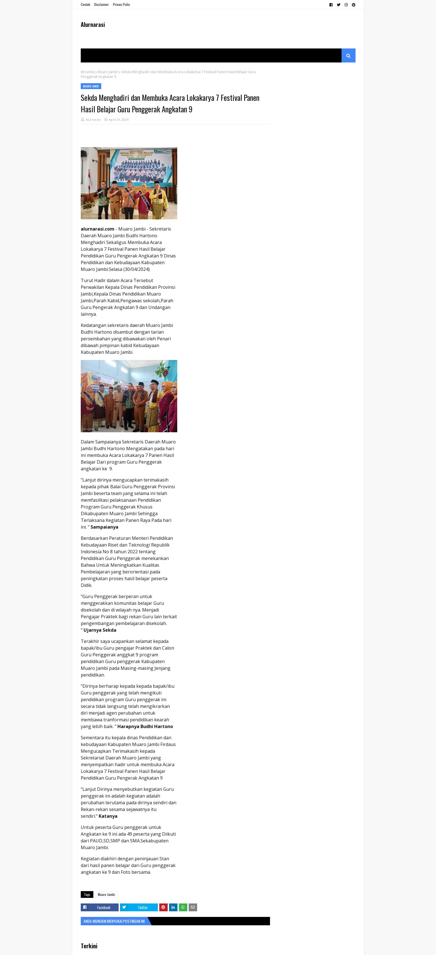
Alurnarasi (93, 24)
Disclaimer (101, 4)
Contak (85, 4)
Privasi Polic (121, 4)
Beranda (87, 71)
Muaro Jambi (108, 71)
